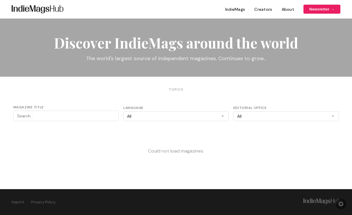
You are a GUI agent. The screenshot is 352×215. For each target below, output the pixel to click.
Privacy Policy (43, 202)
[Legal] (341, 204)
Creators (263, 9)
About (288, 9)
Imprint (18, 202)
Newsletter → (322, 9)
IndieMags (235, 9)
